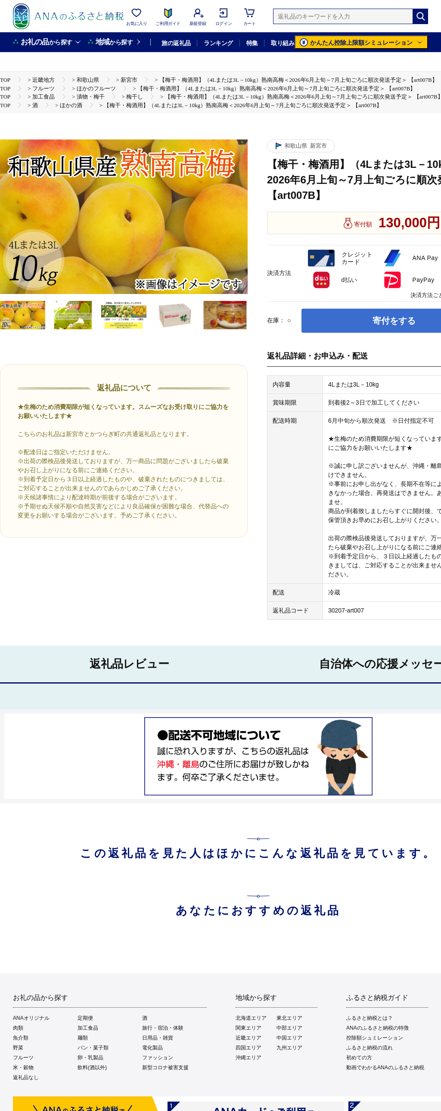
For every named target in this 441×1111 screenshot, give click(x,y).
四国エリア (248, 1048)
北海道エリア (251, 1018)
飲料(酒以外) (92, 1068)
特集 (252, 43)
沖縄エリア (248, 1058)
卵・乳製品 (90, 1058)
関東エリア (248, 1028)
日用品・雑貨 (157, 1038)
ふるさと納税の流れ (369, 1048)
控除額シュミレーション (374, 1038)
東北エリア (289, 1018)
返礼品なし (26, 1077)
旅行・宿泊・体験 (162, 1028)
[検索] (420, 16)
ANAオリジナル (31, 1018)
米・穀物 (23, 1068)
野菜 (18, 1048)
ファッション (157, 1058)
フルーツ (23, 1058)
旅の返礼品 (175, 43)
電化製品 (152, 1048)
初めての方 (359, 1058)
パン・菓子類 (93, 1048)
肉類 (18, 1028)
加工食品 (88, 1028)
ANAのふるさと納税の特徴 (377, 1028)
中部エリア (289, 1028)
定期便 (85, 1018)
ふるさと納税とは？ (369, 1018)
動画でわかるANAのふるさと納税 (385, 1068)
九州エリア (289, 1048)
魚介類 (20, 1038)
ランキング (218, 43)
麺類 (83, 1038)
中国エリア (289, 1038)
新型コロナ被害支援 (165, 1068)
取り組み (282, 43)
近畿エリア (248, 1038)
